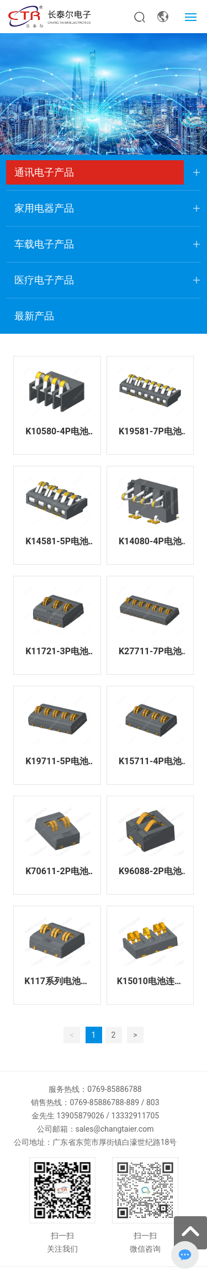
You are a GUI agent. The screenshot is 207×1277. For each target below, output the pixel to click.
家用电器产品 (44, 208)
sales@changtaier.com (115, 1128)
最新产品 (34, 316)
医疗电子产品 (44, 280)
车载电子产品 (44, 244)
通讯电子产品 (44, 172)
